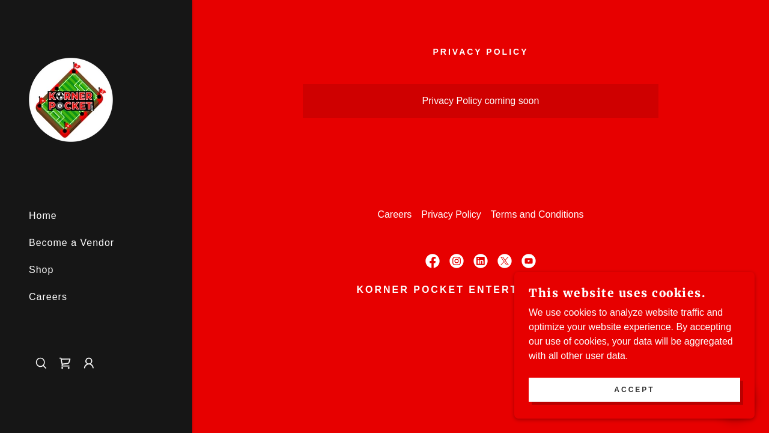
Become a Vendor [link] (71, 243)
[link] (71, 99)
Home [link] (43, 215)
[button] (89, 363)
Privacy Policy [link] (451, 214)
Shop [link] (41, 270)
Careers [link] (48, 297)
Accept (634, 389)
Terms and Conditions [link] (537, 214)
